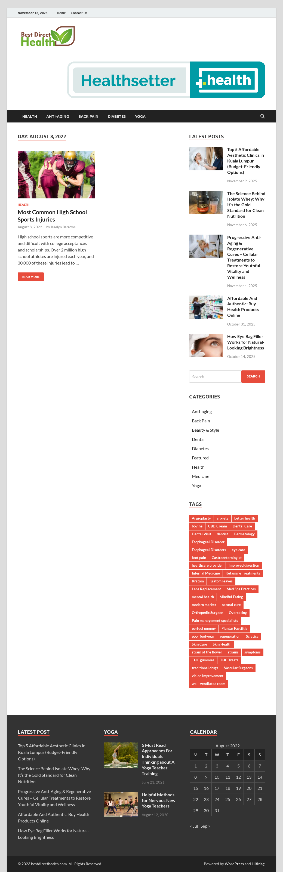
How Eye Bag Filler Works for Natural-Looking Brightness (245, 342)
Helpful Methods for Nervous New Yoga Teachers (159, 800)
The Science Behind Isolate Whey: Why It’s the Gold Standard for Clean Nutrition (246, 205)
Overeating (238, 612)
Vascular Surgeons (238, 668)
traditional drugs (205, 668)
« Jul (194, 825)
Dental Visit (201, 534)
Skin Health (222, 644)
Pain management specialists (215, 620)
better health (244, 518)
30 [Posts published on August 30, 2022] (206, 810)
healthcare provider (207, 565)
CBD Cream (217, 526)
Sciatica (252, 636)
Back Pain (88, 116)
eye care (238, 550)
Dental (198, 439)
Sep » (205, 825)
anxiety (223, 518)
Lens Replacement (206, 589)
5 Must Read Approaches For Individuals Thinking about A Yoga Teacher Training (158, 759)
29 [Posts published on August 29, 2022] (195, 810)
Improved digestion (244, 565)
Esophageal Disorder (208, 542)
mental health (203, 597)
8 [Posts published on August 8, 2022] (195, 776)
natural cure (231, 605)
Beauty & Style (205, 429)
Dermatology (244, 534)
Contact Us (79, 13)
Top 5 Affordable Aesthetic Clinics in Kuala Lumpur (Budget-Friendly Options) (245, 160)
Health (29, 116)
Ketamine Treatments (243, 573)
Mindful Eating (231, 597)
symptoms (252, 652)
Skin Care (199, 644)
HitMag (258, 863)
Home (61, 13)
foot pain (199, 557)
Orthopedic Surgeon (207, 612)
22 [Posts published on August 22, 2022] (195, 799)
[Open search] (263, 116)
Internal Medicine (206, 573)
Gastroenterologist (227, 557)
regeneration (230, 636)
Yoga (140, 116)
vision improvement (207, 676)
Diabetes (117, 116)
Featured (200, 457)
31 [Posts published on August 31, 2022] (216, 810)
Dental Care (242, 526)
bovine (197, 526)
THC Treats (229, 660)
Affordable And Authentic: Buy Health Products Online (243, 307)
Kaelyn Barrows (63, 227)
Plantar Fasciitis (234, 628)
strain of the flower (207, 652)
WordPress (234, 863)
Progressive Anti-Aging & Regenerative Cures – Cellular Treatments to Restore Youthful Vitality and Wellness (244, 257)
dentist (222, 534)
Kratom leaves (221, 581)
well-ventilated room (208, 683)
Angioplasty (201, 518)
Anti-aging (57, 116)
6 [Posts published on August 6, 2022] (249, 765)
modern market (204, 605)
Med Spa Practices (241, 589)
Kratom (198, 581)
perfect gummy (204, 628)
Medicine (200, 476)
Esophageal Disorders (209, 550)
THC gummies (203, 660)
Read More (29, 275)
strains (233, 652)
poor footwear (203, 636)
